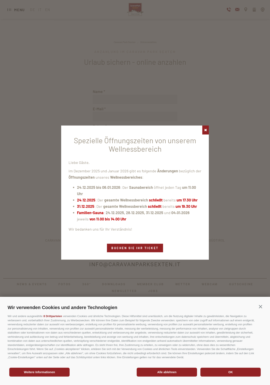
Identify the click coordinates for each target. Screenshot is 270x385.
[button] (260, 307)
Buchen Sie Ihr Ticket (135, 248)
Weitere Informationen (39, 372)
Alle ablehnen (166, 372)
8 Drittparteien (52, 316)
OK (230, 372)
